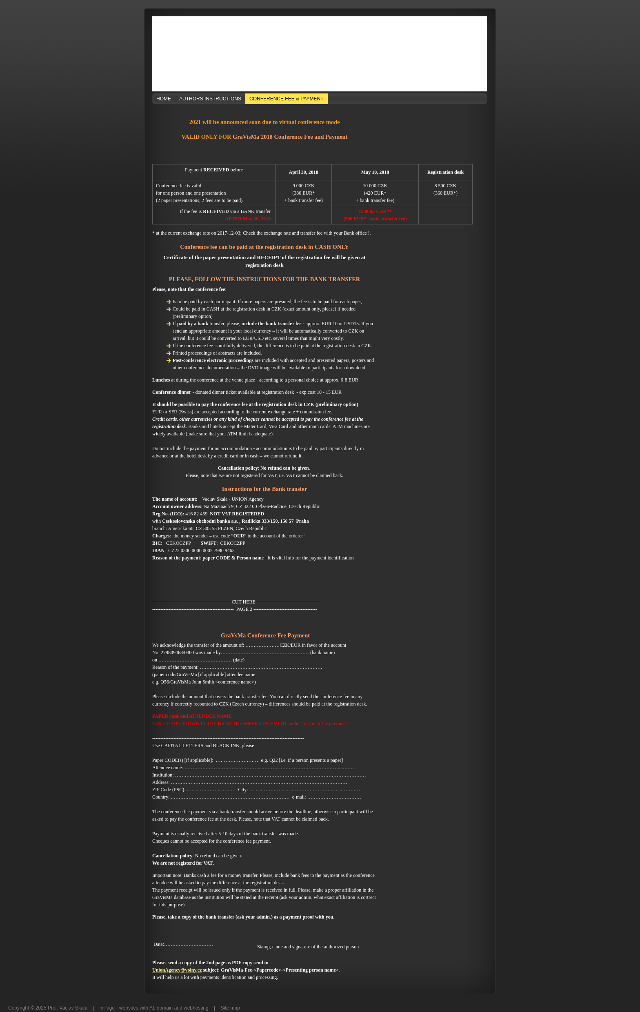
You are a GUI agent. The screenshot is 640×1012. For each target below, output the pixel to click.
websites (128, 1008)
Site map (230, 1008)
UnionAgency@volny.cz (177, 970)
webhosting (196, 1008)
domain (165, 1008)
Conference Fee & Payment (286, 99)
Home (163, 99)
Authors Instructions (210, 99)
